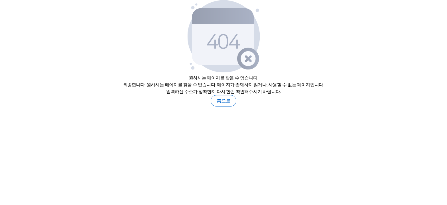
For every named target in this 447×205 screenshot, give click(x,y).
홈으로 (224, 101)
